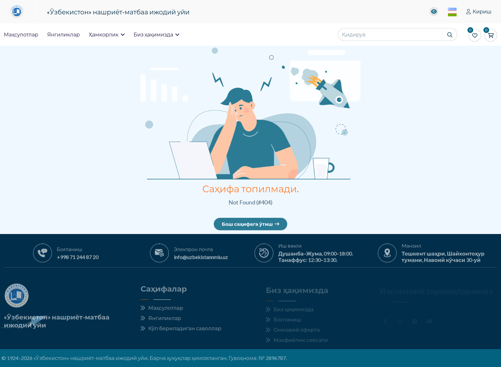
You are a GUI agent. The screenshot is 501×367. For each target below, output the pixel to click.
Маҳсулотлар (21, 34)
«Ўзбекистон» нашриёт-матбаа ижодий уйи (118, 12)
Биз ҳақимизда (156, 34)
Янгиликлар (63, 34)
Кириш (478, 11)
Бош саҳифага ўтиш (250, 225)
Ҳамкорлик (107, 34)
